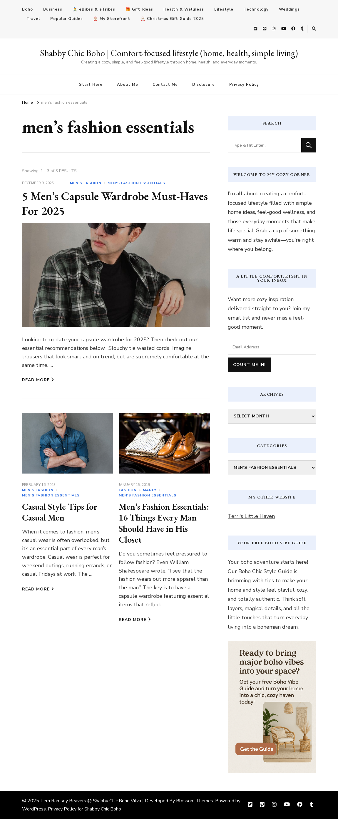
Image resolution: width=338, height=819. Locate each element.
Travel (33, 18)
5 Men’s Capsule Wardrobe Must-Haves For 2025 (116, 203)
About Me (127, 84)
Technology (256, 9)
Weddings (289, 9)
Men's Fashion (85, 183)
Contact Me (165, 84)
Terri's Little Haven (251, 516)
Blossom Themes (194, 801)
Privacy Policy (244, 84)
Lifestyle (223, 9)
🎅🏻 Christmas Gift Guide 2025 (172, 18)
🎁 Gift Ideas (139, 9)
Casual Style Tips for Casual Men (60, 512)
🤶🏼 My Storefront (111, 18)
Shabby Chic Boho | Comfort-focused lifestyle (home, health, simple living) (169, 53)
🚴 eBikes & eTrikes (94, 9)
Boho (27, 9)
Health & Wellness (183, 9)
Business (52, 9)
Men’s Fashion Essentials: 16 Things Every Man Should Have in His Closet (164, 523)
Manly (149, 490)
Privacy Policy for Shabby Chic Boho (84, 809)
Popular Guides (66, 18)
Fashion (128, 490)
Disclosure (203, 84)
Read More (38, 380)
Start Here (91, 84)
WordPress (34, 809)
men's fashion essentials (136, 183)
